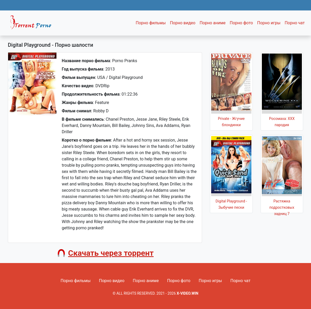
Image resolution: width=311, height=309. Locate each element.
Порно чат (295, 22)
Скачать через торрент (111, 253)
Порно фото (241, 22)
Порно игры (268, 22)
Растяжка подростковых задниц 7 (281, 207)
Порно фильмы (151, 22)
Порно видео (182, 22)
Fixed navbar (33, 24)
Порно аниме (213, 22)
